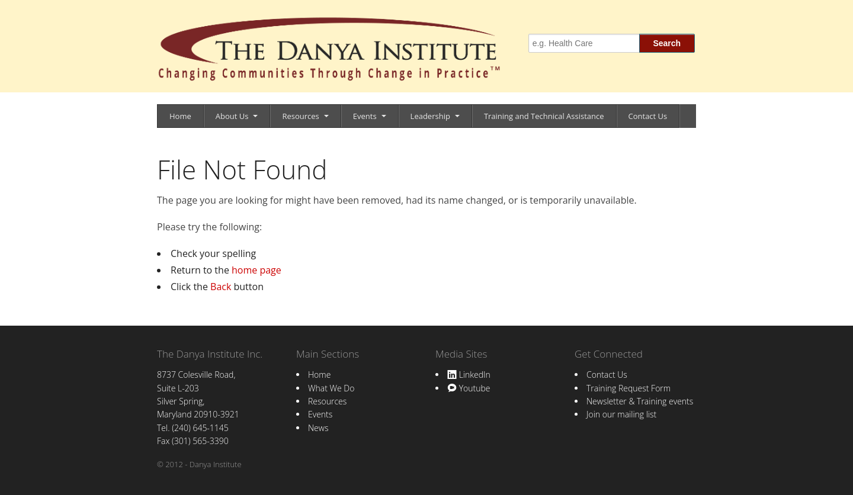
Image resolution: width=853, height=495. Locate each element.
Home (180, 116)
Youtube (468, 388)
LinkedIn (468, 374)
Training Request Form (628, 388)
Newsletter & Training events (639, 401)
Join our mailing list (621, 414)
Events (365, 116)
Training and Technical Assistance (544, 116)
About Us (232, 116)
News (318, 427)
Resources (300, 116)
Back (220, 286)
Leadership (430, 116)
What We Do (331, 388)
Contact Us (648, 116)
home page (256, 270)
